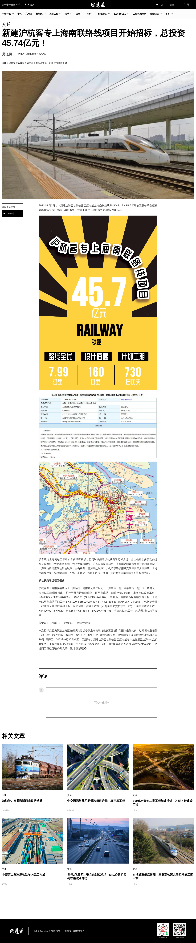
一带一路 (6, 14)
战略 (78, 14)
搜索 (29, 4)
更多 (167, 14)
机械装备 (102, 14)
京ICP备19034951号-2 (74, 931)
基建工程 (53, 14)
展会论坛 (154, 14)
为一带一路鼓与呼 (11, 4)
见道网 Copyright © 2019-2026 (47, 931)
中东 (19, 14)
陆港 (67, 14)
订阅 (186, 4)
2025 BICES (120, 14)
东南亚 (28, 14)
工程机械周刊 (139, 14)
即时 (89, 14)
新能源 (39, 14)
